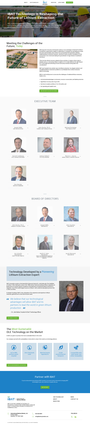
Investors (53, 2)
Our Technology (34, 2)
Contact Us (69, 2)
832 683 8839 (38, 413)
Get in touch (45, 387)
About (25, 2)
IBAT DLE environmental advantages (17, 365)
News (72, 397)
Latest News (61, 2)
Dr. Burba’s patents (13, 317)
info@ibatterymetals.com (41, 416)
